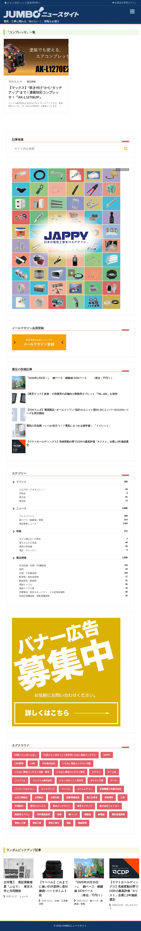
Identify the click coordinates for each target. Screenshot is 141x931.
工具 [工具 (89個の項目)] (122, 797)
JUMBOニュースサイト (74, 925)
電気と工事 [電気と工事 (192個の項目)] (20, 823)
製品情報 (31, 81)
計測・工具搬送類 (73, 573)
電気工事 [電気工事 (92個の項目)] (37, 823)
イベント (72, 481)
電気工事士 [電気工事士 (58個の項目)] (53, 823)
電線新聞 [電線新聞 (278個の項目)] (82, 823)
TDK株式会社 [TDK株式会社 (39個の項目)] (48, 763)
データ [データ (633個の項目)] (113, 780)
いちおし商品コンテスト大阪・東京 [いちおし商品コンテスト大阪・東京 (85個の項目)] (32, 772)
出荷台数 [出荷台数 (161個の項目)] (55, 797)
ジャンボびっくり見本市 (22, 2)
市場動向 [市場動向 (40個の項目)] (19, 806)
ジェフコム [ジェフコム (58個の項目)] (20, 780)
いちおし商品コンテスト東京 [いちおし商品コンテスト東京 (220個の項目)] (70, 772)
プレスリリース (73, 516)
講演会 (73, 501)
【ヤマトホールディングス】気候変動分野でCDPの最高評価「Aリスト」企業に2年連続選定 (77, 443)
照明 (73, 569)
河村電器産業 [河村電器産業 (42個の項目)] (43, 814)
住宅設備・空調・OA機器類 (73, 565)
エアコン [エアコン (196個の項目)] (96, 772)
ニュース (72, 508)
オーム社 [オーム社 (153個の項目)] (112, 772)
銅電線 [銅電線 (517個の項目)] (101, 814)
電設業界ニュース (73, 523)
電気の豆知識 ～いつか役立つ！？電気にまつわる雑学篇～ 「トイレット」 (68, 425)
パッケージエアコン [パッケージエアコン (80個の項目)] (24, 789)
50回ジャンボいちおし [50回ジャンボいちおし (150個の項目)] (26, 755)
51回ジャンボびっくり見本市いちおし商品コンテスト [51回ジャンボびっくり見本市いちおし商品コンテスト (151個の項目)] (70, 755)
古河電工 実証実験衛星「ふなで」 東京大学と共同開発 (18, 886)
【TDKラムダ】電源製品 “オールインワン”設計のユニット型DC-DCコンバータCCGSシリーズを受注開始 (77, 411)
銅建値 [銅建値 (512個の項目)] (87, 814)
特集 (72, 531)
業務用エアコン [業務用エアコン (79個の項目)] (22, 814)
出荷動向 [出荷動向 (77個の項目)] (39, 797)
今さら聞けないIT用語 (73, 539)
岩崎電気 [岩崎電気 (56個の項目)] (108, 797)
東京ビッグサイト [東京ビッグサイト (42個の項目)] (61, 806)
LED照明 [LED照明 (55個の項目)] (19, 763)
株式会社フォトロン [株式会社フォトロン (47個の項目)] (109, 806)
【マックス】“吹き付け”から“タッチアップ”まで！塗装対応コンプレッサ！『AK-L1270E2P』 (35, 92)
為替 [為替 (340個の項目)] (59, 814)
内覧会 (73, 493)
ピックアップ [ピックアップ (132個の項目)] (47, 789)
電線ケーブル (73, 584)
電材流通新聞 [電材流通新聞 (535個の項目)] (118, 814)
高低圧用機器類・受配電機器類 (73, 595)
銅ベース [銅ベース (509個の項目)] (73, 814)
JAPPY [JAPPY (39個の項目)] (106, 755)
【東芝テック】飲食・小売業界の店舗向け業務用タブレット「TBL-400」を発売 (71, 393)
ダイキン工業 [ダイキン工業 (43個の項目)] (96, 780)
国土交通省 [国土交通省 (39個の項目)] (92, 797)
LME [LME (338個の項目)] (32, 763)
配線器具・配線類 (73, 580)
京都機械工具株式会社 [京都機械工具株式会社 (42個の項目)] (110, 789)
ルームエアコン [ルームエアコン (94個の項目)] (84, 789)
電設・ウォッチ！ (73, 550)
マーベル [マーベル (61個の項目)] (65, 789)
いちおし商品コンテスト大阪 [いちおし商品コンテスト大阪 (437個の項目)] (76, 763)
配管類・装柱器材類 (73, 576)
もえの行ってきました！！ (73, 489)
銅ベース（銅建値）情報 (73, 520)
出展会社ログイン (124, 2)
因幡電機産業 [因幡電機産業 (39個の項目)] (72, 797)
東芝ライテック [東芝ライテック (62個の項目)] (84, 806)
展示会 (73, 497)
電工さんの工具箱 (73, 542)
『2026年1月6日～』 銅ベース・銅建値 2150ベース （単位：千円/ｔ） (70, 377)
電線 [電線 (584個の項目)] (68, 823)
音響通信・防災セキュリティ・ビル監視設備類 (73, 592)
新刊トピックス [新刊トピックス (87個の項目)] (38, 806)
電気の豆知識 (73, 546)
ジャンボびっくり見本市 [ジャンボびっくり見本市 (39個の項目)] (71, 780)
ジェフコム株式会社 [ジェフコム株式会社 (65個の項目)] (42, 780)
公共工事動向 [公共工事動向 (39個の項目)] (21, 797)
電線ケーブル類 (73, 588)
